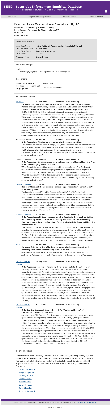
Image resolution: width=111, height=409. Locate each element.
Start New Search (96, 16)
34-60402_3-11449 (23, 214)
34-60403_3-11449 (23, 184)
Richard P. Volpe (25, 388)
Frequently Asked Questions (39, 16)
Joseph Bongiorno (26, 372)
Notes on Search (69, 16)
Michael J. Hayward (26, 375)
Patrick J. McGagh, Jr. (27, 369)
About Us (12, 16)
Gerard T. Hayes (25, 385)
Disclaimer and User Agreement (87, 402)
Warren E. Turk (25, 382)
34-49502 (19, 101)
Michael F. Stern (25, 378)
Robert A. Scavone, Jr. (27, 391)
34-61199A (20, 244)
